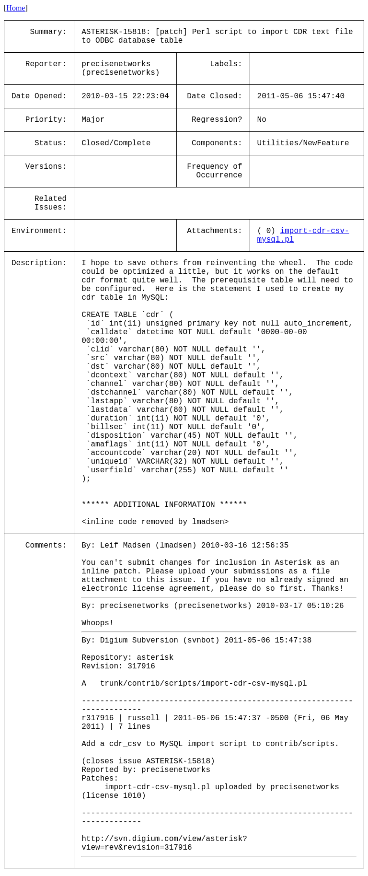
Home (15, 8)
